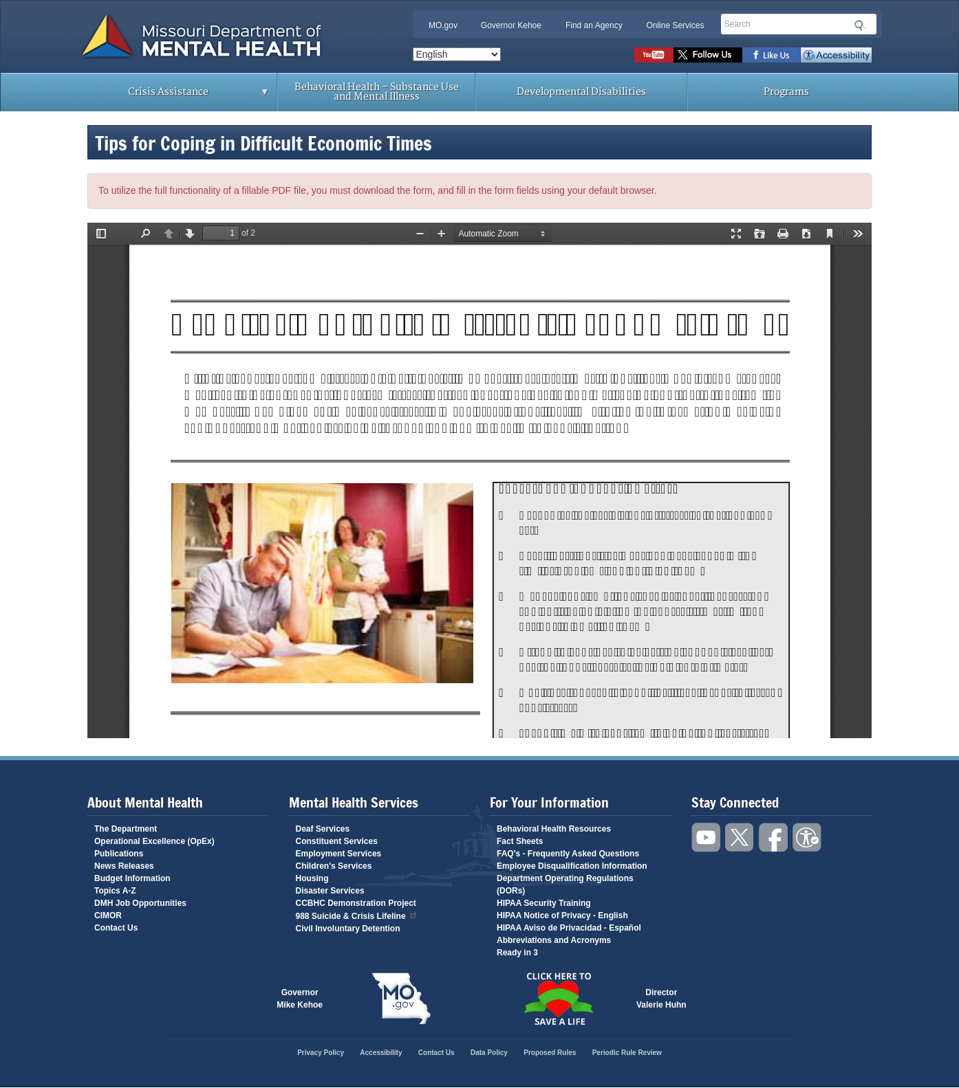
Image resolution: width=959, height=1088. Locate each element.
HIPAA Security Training (544, 903)
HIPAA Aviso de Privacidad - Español (569, 928)
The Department (125, 829)
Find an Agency (594, 25)
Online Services (675, 25)
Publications (118, 853)
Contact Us (116, 928)
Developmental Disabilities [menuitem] (581, 92)
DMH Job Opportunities (140, 903)
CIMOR (108, 915)
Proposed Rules (550, 1052)
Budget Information (132, 878)
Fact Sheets (520, 841)
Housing (312, 878)
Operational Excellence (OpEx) (154, 841)
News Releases (124, 866)
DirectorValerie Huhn (661, 999)
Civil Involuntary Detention (348, 928)
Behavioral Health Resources (554, 829)
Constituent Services (337, 841)
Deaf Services (323, 829)
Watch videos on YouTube (654, 55)
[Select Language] (457, 54)
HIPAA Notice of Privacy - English (562, 915)
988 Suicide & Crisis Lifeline (357, 915)
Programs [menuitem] (786, 92)
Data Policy (489, 1052)
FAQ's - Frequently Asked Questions (568, 853)
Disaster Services (330, 891)
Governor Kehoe (511, 25)
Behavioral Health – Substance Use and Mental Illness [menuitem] (376, 91)
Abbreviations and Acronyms (554, 940)
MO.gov (443, 25)
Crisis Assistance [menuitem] (172, 96)
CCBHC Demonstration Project (356, 903)
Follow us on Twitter (708, 55)
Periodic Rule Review (627, 1052)
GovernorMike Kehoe (300, 999)
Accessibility (836, 55)
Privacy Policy (320, 1052)
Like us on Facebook (771, 55)
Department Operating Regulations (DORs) (565, 885)
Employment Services (339, 853)
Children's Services (334, 866)
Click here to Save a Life (558, 999)
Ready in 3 (517, 952)
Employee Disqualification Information (572, 866)
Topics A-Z (115, 891)
